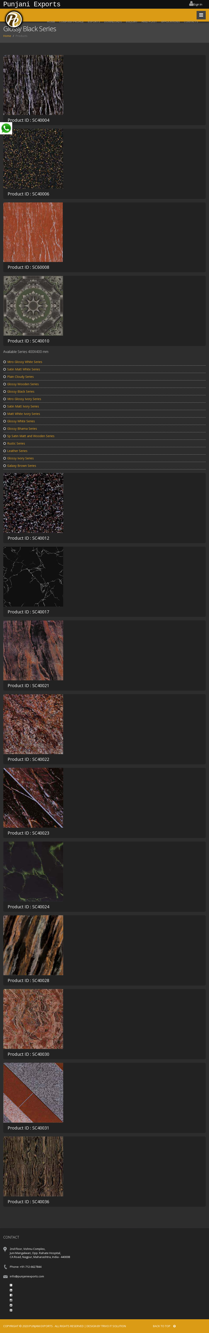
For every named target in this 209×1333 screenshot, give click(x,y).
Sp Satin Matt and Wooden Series (28, 436)
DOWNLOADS (113, 22)
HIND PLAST (149, 22)
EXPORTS (94, 22)
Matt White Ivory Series (21, 414)
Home (7, 36)
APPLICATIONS (170, 22)
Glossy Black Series (18, 391)
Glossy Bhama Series (20, 428)
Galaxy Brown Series (19, 466)
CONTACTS (191, 22)
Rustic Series (14, 443)
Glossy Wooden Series (21, 384)
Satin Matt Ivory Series (21, 406)
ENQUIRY (132, 22)
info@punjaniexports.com (27, 1276)
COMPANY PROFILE (71, 22)
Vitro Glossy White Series (22, 362)
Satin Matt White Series (21, 369)
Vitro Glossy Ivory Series (22, 399)
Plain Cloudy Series (18, 377)
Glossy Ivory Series (18, 458)
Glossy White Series (19, 421)
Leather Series (15, 451)
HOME (51, 22)
